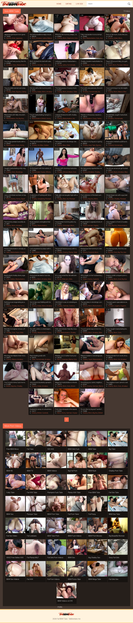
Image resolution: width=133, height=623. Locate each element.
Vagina (95, 225)
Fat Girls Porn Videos (55, 558)
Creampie (64, 359)
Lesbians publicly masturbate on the (66, 61)
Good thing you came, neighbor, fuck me (92, 382)
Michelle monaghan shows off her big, (15, 329)
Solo (76, 38)
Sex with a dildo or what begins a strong (41, 329)
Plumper (120, 65)
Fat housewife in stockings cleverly (66, 141)
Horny (49, 118)
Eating (24, 92)
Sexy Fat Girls (114, 558)
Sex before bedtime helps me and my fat (41, 34)
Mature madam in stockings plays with (92, 356)
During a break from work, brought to (117, 356)
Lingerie (117, 306)
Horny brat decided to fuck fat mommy (41, 275)
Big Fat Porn (72, 471)
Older (75, 92)
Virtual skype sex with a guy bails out (117, 195)
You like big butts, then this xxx (116, 249)
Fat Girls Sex (113, 579)
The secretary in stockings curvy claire (92, 302)
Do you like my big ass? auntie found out (92, 409)
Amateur (39, 38)
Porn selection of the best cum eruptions (92, 195)
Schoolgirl (86, 65)
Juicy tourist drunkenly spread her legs (41, 382)
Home (58, 4)
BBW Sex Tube (114, 514)
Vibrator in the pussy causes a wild (92, 115)
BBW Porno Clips (74, 579)
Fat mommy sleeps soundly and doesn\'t (15, 222)
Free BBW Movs (12, 449)
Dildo (14, 92)
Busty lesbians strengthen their (40, 222)
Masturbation (91, 38)
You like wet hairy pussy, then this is (15, 61)
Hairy (14, 65)
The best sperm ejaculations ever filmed (117, 302)
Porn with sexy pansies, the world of (92, 88)
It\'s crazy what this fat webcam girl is (66, 275)
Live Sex (79, 4)
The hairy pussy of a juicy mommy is (66, 88)
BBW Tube (92, 449)
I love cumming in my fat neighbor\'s (117, 88)
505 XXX (50, 449)
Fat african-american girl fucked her (117, 168)
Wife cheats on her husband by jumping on (92, 275)
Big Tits (120, 252)
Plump (71, 252)
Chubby (93, 65)
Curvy (49, 332)
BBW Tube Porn (53, 536)
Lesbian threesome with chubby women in (66, 115)
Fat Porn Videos (53, 579)
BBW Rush (92, 471)
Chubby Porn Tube (116, 471)
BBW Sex (9, 514)
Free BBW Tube (94, 492)
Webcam (65, 279)
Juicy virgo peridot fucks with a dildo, (15, 141)
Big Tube (112, 449)
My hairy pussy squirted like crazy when (92, 168)
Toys (17, 332)
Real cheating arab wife (37, 356)
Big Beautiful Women (116, 536)
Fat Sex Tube (114, 492)
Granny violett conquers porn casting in (117, 275)
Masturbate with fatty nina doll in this (15, 115)
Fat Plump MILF (33, 558)
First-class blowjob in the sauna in (66, 409)
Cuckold (111, 145)
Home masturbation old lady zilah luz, (15, 249)
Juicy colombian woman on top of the (15, 195)
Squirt (110, 65)
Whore (48, 172)
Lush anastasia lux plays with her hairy (41, 249)
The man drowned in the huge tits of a (41, 141)
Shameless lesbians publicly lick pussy (117, 141)
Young (59, 65)
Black (70, 172)
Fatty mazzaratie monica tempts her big (92, 34)
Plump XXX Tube (74, 492)
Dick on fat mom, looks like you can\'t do (117, 34)
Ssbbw (46, 145)
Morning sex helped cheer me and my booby (15, 356)
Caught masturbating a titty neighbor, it (15, 168)
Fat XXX (30, 579)
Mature (49, 38)
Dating (69, 4)
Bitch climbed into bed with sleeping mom (41, 61)
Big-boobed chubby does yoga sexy (15, 275)
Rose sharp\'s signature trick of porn (92, 222)
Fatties (99, 118)
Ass (101, 38)
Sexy (49, 65)
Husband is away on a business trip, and (41, 409)
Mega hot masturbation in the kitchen (66, 382)
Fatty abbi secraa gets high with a (66, 195)
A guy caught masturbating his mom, (117, 329)
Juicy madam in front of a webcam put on (117, 222)
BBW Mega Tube (94, 579)
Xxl (99, 92)
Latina (45, 38)
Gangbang (41, 199)
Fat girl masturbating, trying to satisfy (41, 115)
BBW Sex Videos (12, 579)
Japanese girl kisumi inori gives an (15, 34)
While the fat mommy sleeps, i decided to (66, 34)
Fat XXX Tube (32, 492)
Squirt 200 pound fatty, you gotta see (117, 61)
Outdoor (72, 306)
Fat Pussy (92, 514)
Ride (58, 332)
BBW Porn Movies (95, 536)
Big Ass (8, 38)
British (44, 118)
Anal (13, 38)
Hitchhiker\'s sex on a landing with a (66, 302)
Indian (116, 38)
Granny (59, 38)
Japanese (19, 38)
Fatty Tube (10, 492)
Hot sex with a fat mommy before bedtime (41, 88)
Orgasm (123, 306)
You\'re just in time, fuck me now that (15, 382)
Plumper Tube (32, 514)
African (65, 172)
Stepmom (70, 38)
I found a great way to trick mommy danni (92, 329)
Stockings (19, 172)
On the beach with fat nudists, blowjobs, (41, 168)
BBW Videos (52, 471)
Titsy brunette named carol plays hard (15, 88)
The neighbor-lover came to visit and (117, 382)
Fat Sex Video (11, 536)
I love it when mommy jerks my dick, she (66, 222)
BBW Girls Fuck (73, 449)
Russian (111, 199)
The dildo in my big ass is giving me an (92, 141)
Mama (71, 359)
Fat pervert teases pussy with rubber (66, 249)
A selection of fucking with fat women (41, 195)
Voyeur (42, 172)
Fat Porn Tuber (73, 514)
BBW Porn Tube (53, 514)
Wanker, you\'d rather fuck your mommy (66, 356)
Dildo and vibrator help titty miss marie (66, 329)
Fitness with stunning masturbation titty (66, 168)
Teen (93, 145)
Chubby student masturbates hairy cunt (92, 61)
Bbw (84, 38)
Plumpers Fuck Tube (55, 492)
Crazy (94, 118)
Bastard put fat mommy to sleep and (92, 249)
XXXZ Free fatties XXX (14, 558)
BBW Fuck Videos (74, 536)
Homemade (71, 65)
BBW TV (30, 471)
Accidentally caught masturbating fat (117, 115)
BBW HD (9, 471)
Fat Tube (30, 449)
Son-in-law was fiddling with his (40, 302)
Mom (33, 38)
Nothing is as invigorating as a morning (15, 302)
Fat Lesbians (32, 536)
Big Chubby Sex (94, 558)
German (90, 225)
